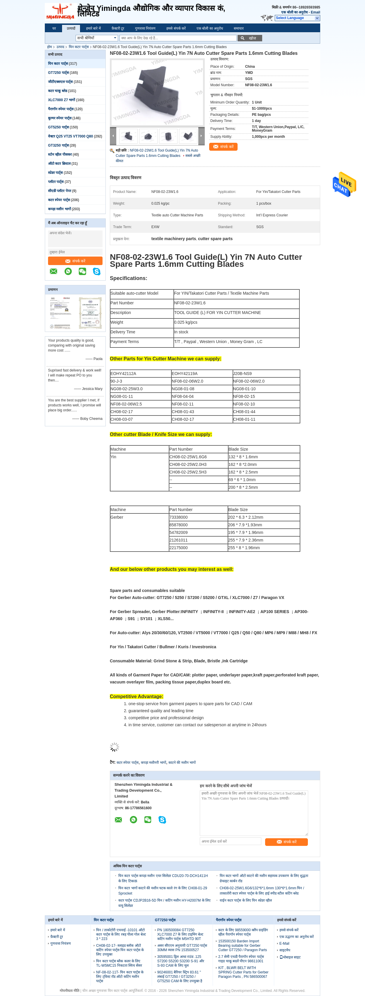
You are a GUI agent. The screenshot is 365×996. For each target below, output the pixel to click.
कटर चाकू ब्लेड (57, 91)
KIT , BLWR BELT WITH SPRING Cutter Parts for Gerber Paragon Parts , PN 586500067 (243, 972)
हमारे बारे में (93, 28)
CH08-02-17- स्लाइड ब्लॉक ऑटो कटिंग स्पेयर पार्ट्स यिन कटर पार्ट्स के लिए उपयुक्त (120, 950)
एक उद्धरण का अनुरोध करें (296, 937)
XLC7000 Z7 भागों (61, 100)
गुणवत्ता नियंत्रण (145, 28)
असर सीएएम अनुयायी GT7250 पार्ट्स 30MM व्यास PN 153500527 (182, 948)
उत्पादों (71, 28)
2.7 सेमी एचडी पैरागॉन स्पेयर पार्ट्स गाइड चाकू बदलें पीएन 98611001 (241, 959)
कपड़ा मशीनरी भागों (153, 763)
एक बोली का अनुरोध (294, 12)
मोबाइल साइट (290, 957)
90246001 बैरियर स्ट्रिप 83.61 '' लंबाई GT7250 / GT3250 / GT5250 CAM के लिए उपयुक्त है (179, 976)
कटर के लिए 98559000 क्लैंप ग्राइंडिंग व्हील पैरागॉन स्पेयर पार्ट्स (243, 932)
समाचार (239, 28)
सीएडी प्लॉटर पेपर (59, 191)
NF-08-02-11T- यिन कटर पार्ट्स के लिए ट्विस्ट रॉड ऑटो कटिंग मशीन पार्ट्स (120, 976)
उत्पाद (60, 47)
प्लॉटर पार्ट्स (56, 182)
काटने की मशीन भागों (182, 763)
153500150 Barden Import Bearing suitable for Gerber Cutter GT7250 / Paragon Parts (242, 945)
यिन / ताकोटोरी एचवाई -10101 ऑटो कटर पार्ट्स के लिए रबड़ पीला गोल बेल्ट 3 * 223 (121, 934)
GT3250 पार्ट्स (58, 145)
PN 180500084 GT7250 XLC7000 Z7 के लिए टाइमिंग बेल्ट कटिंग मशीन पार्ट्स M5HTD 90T (180, 934)
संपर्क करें (75, 261)
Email (315, 12)
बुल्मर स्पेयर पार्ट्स (59, 118)
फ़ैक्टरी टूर (118, 28)
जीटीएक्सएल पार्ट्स (60, 82)
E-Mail (284, 943)
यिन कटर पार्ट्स (79, 47)
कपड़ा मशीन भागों (59, 209)
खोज (252, 38)
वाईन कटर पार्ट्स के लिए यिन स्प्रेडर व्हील (246, 900)
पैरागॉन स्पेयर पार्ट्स (61, 109)
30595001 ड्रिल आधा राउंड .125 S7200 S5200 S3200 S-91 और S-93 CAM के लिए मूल (180, 961)
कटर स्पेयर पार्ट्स (59, 200)
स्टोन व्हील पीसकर (60, 154)
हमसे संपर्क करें (176, 28)
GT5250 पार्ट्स (58, 127)
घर (54, 28)
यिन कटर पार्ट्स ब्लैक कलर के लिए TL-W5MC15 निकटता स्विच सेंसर (119, 963)
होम (49, 47)
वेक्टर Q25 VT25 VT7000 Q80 (70, 136)
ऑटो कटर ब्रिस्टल (59, 164)
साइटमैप (284, 950)
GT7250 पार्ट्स (58, 73)
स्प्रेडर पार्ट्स (55, 173)
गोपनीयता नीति (69, 991)
